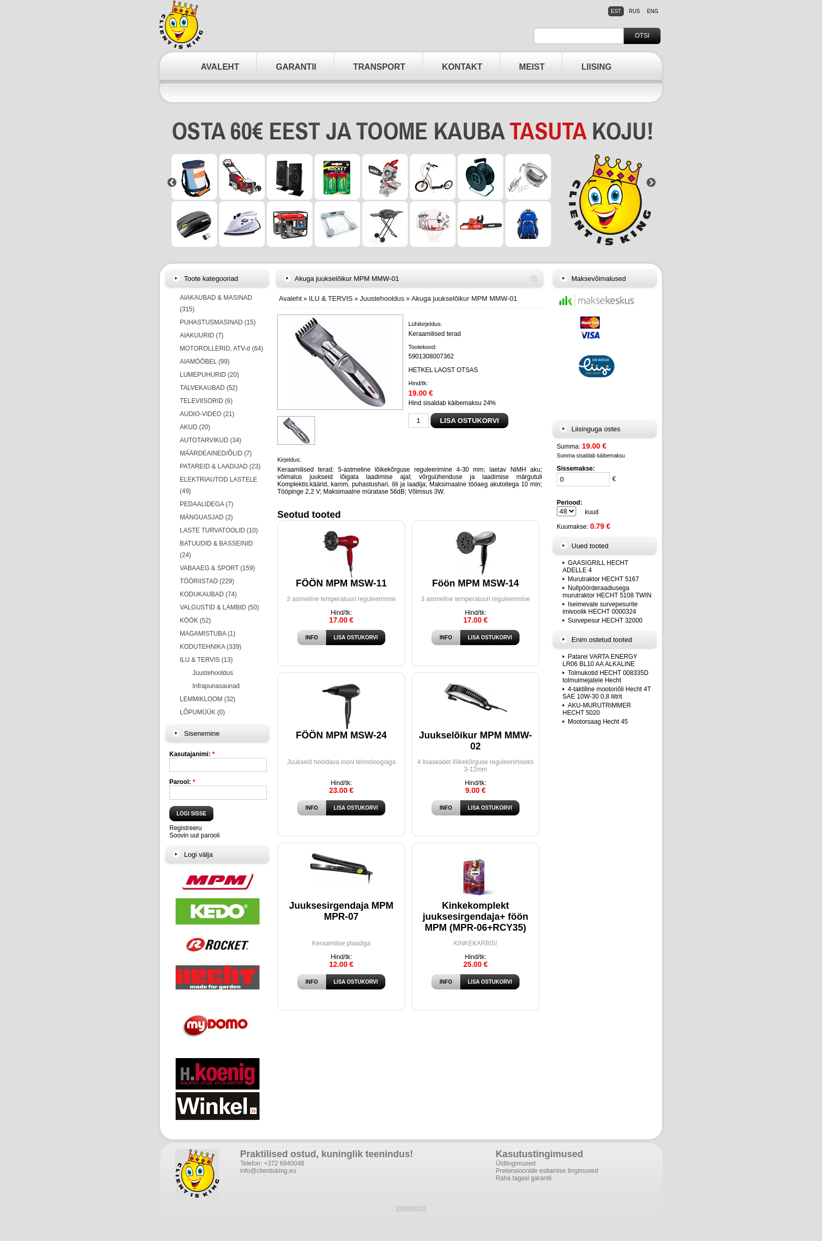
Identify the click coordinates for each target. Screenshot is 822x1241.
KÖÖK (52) (195, 620)
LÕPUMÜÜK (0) (202, 712)
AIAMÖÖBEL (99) (205, 361)
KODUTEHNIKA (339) (210, 646)
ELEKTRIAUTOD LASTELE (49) (218, 485)
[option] (411, 183)
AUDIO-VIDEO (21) (207, 414)
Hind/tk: (418, 383)
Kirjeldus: (289, 459)
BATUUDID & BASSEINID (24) (216, 549)
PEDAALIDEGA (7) (206, 504)
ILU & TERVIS (331, 298)
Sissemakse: (576, 468)
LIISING (596, 66)
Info (312, 637)
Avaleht (290, 298)
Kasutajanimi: (192, 754)
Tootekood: (422, 347)
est (616, 11)
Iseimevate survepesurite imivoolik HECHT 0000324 (600, 608)
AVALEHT (220, 66)
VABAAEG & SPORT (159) (217, 568)
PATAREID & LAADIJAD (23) (220, 466)
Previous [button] (172, 183)
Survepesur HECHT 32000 (605, 620)
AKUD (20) (195, 427)
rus (634, 11)
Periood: (569, 502)
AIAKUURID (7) (201, 335)
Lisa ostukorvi (355, 637)
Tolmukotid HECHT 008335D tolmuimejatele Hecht (605, 676)
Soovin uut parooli (194, 835)
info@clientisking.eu (268, 1170)
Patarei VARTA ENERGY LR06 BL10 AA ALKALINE (600, 660)
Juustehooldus (212, 673)
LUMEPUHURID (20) (209, 374)
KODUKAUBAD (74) (208, 594)
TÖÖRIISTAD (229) (207, 581)
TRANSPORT (379, 66)
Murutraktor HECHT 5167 (603, 579)
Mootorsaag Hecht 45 (598, 721)
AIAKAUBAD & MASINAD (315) (216, 303)
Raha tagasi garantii (523, 1178)
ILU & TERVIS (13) (206, 659)
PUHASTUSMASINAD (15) (218, 322)
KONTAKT (462, 66)
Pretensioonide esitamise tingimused (546, 1170)
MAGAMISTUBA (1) (207, 633)
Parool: (182, 782)
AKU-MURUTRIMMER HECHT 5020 (597, 709)
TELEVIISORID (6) (206, 401)
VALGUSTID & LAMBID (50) (219, 607)
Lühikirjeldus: (425, 324)
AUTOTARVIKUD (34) (210, 440)
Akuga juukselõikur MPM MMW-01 (464, 298)
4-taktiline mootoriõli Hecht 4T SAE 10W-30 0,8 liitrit (607, 692)
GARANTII (296, 66)
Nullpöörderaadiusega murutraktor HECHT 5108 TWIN (607, 591)
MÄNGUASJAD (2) (206, 517)
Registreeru (185, 828)
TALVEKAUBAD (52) (208, 387)
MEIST (532, 66)
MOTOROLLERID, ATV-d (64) (221, 348)
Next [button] (651, 183)
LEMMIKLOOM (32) (207, 699)
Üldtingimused (515, 1163)
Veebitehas (410, 1208)
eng (652, 11)
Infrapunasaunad (216, 686)
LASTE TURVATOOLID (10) (219, 530)
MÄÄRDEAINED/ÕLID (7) (216, 453)
